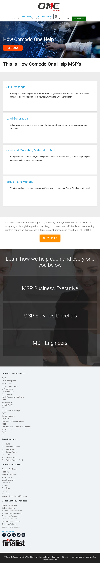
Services (20, 19)
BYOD (4, 413)
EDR (3, 434)
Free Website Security (10, 457)
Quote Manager (8, 394)
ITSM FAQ (5, 472)
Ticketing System (8, 416)
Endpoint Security (8, 508)
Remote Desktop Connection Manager (16, 426)
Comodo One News (9, 469)
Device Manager (8, 391)
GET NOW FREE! (79, 19)
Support (5, 485)
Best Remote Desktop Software (14, 421)
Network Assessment (10, 386)
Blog (69, 19)
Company (62, 19)
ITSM (4, 399)
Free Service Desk (8, 449)
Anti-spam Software (9, 524)
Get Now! (12, 48)
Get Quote (5, 493)
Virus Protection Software (11, 521)
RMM (4, 378)
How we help (30, 19)
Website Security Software (12, 510)
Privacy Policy (7, 477)
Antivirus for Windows (10, 516)
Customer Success (42, 19)
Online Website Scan (9, 518)
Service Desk (7, 383)
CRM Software (7, 389)
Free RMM (6, 444)
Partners (5, 491)
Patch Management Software (13, 397)
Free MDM (6, 454)
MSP (3, 407)
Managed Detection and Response (15, 496)
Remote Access (8, 402)
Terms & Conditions (9, 474)
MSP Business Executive (50, 288)
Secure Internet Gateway (11, 527)
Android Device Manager (11, 410)
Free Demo (6, 488)
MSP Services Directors (50, 316)
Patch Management (9, 380)
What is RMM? (7, 405)
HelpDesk (5, 418)
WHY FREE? (50, 238)
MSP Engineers (50, 343)
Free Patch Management (11, 446)
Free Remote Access (9, 452)
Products (13, 19)
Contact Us (6, 482)
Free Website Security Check (12, 460)
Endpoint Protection (9, 505)
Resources (53, 19)
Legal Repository (8, 480)
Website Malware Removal (12, 513)
